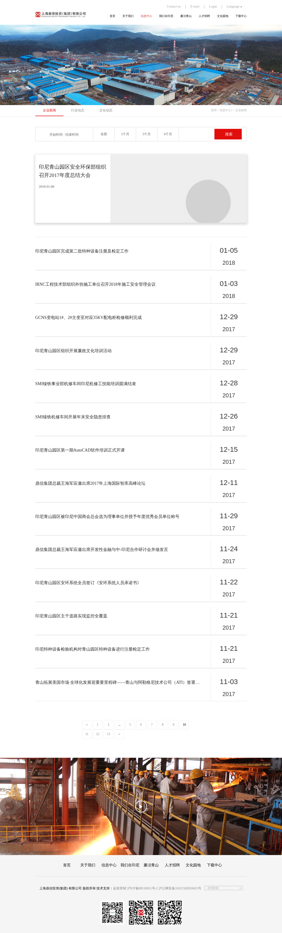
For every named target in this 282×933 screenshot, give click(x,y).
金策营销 (119, 888)
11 (86, 734)
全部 (104, 134)
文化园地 (222, 16)
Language (234, 6)
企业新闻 (49, 110)
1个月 (125, 134)
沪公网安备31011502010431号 (180, 888)
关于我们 (128, 16)
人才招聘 (204, 16)
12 (97, 734)
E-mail (194, 6)
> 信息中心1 (225, 110)
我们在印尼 (166, 16)
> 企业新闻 (240, 110)
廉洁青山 (186, 16)
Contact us (174, 6)
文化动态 (106, 110)
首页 (112, 16)
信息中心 (146, 16)
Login (213, 6)
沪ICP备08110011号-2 (142, 888)
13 (108, 734)
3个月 (146, 134)
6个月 (168, 134)
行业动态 (77, 110)
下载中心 (241, 16)
